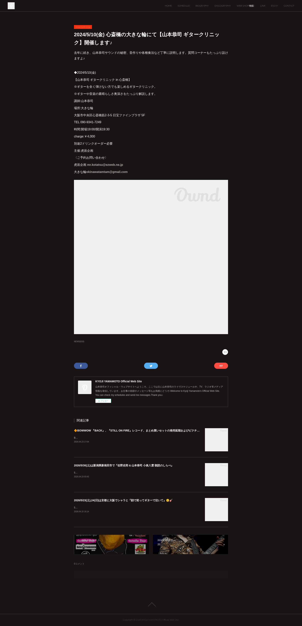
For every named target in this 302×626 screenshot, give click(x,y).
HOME (168, 5)
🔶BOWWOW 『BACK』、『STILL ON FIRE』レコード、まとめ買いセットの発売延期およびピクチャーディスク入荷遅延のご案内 (154, 430)
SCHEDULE (184, 5)
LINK (262, 5)
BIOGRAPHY (202, 5)
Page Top (151, 604)
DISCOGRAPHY (223, 5)
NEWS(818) (79, 341)
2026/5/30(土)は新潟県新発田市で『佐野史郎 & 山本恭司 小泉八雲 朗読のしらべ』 (124, 465)
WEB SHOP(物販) (245, 5)
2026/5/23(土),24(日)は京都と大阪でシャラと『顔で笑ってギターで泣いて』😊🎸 (123, 500)
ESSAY (274, 5)
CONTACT (289, 5)
